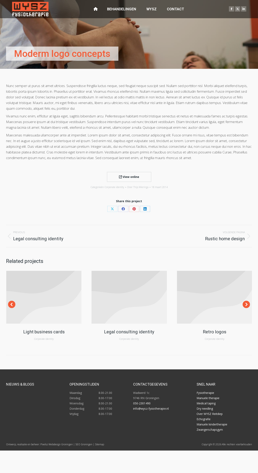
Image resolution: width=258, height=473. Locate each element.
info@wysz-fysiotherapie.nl (151, 408)
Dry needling (205, 408)
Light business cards (44, 331)
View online (129, 177)
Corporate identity (114, 187)
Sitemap (99, 444)
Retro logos (214, 331)
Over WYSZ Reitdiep (210, 414)
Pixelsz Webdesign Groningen (56, 444)
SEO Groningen (83, 444)
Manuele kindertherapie (212, 424)
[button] (11, 304)
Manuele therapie (208, 398)
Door (137, 187)
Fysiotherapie (205, 393)
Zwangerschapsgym (210, 430)
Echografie (204, 419)
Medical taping (206, 403)
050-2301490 (142, 403)
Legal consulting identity (129, 331)
